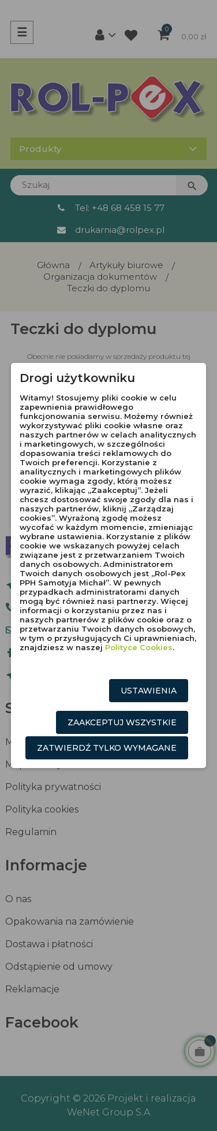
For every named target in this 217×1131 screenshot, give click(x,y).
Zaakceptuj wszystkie (122, 722)
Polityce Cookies (139, 647)
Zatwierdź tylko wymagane (107, 748)
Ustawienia (149, 690)
